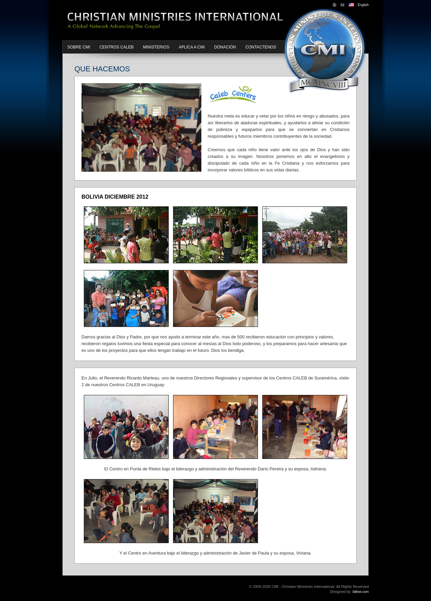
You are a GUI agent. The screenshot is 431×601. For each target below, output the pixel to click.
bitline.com (361, 592)
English (363, 5)
